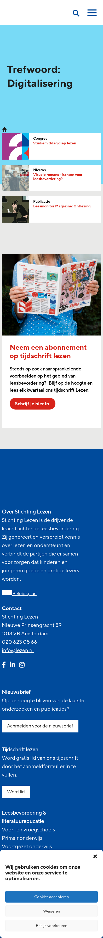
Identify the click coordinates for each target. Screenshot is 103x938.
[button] (95, 856)
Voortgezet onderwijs (27, 846)
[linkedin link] (12, 665)
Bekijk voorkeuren (51, 925)
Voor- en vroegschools (28, 829)
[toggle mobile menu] (91, 14)
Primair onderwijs (22, 838)
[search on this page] (76, 14)
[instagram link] (22, 665)
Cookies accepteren (51, 896)
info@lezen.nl (18, 650)
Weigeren (51, 911)
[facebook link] (4, 665)
